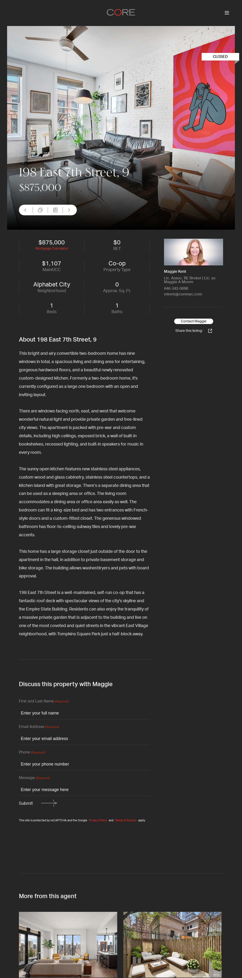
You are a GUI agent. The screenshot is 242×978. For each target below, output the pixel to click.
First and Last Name (44, 701)
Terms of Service (126, 820)
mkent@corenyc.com (183, 294)
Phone (32, 752)
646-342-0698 (176, 288)
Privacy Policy (98, 820)
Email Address (39, 727)
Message (34, 778)
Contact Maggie (194, 321)
